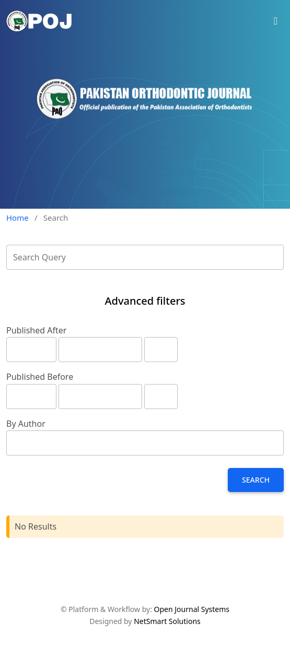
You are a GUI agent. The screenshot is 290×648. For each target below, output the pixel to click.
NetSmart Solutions (167, 621)
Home (17, 217)
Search (256, 480)
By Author (25, 423)
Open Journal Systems (192, 609)
